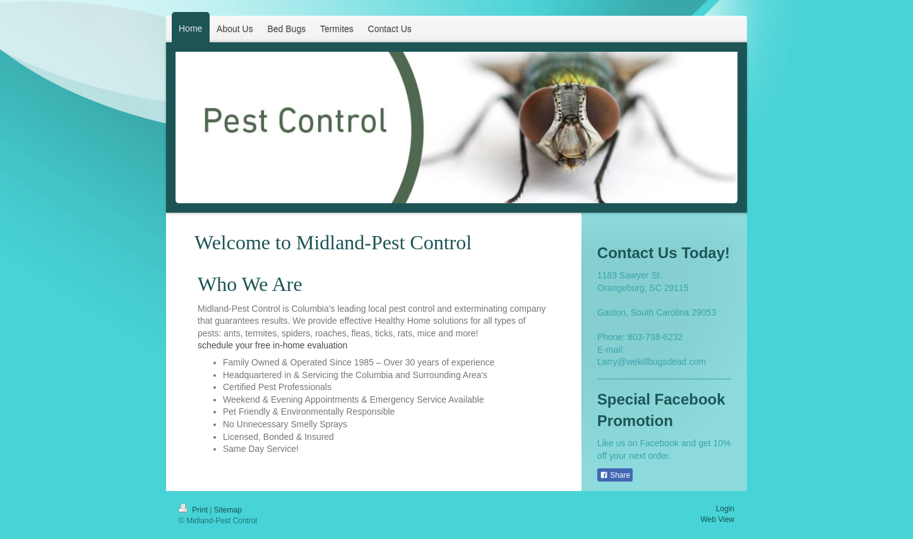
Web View (717, 519)
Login (725, 508)
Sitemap (228, 510)
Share (615, 475)
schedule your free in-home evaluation (272, 345)
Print (194, 510)
